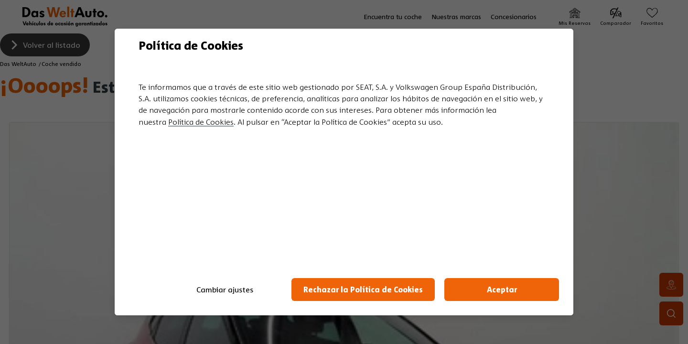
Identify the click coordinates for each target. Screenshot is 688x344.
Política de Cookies (201, 122)
